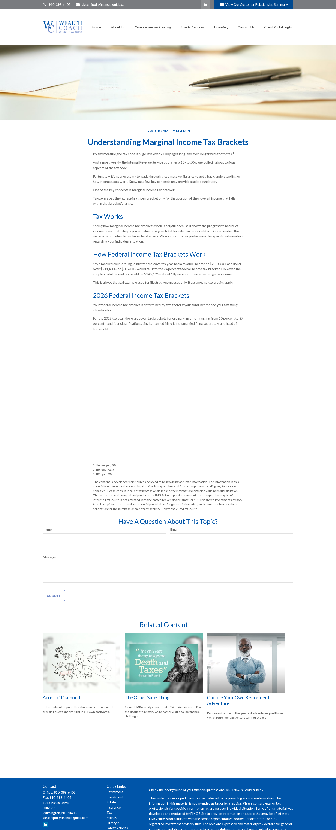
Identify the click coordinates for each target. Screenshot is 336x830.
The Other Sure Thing (147, 697)
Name (47, 529)
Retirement (114, 792)
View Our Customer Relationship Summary (254, 4)
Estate (111, 802)
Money (111, 817)
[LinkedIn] (205, 4)
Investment (114, 797)
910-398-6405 (56, 4)
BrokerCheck (253, 790)
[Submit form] (54, 595)
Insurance (113, 807)
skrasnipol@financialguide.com (102, 4)
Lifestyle (112, 823)
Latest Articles (117, 828)
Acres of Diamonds (62, 697)
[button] (96, 27)
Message (49, 557)
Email (174, 529)
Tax (109, 812)
